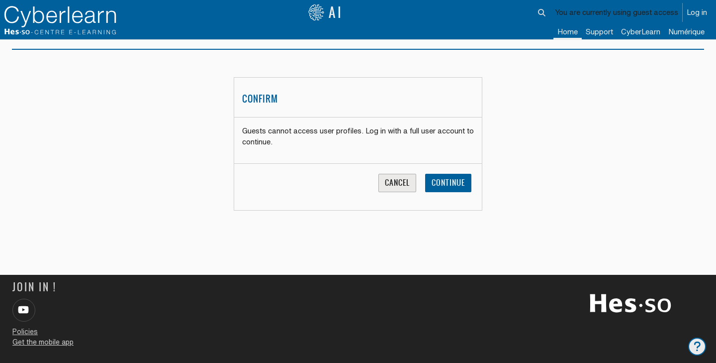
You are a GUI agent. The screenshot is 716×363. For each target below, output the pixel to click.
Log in (697, 12)
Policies (25, 331)
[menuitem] (640, 32)
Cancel (397, 189)
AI (326, 12)
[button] (542, 12)
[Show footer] (697, 347)
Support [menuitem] (599, 31)
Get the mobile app (43, 342)
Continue (448, 189)
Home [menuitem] (567, 31)
